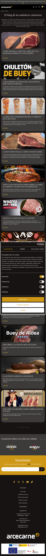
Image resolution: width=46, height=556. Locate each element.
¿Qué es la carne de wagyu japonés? (19, 218)
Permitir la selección (23, 305)
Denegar (23, 310)
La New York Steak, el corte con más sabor (22, 152)
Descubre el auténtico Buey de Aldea (20, 345)
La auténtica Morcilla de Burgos (18, 376)
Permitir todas (23, 299)
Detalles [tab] (22, 249)
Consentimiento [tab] (8, 249)
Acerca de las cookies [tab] (37, 249)
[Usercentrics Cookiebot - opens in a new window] (37, 244)
